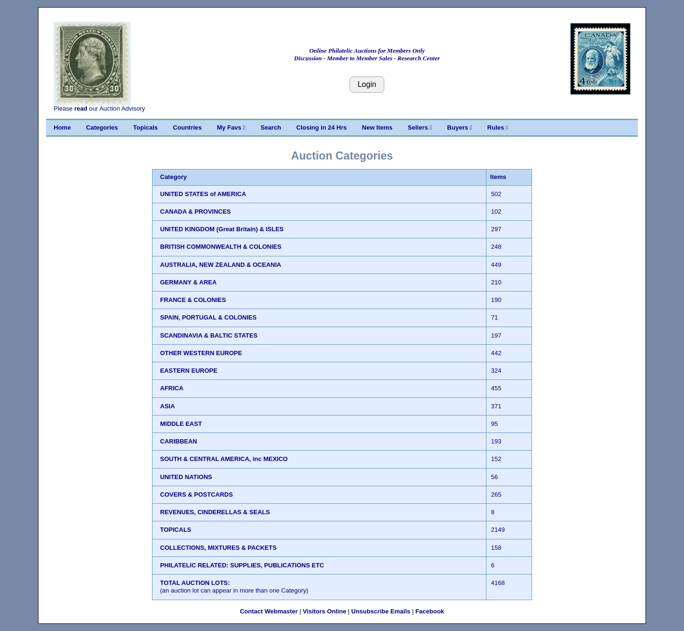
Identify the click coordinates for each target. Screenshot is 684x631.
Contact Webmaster (269, 611)
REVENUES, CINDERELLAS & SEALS (215, 512)
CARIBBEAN (178, 441)
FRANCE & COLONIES (193, 299)
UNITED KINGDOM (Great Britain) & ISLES (222, 229)
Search (270, 127)
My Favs (231, 127)
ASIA (167, 406)
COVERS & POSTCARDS (196, 494)
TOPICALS (175, 529)
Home (62, 127)
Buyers (459, 127)
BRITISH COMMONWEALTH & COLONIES (220, 246)
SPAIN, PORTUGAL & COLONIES (208, 317)
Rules (497, 127)
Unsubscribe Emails (381, 611)
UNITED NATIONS (186, 476)
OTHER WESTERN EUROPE (201, 353)
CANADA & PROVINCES (195, 211)
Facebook (429, 611)
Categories (102, 127)
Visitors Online (324, 611)
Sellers (420, 127)
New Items (377, 127)
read (80, 108)
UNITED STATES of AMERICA (203, 194)
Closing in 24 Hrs (321, 127)
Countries (187, 127)
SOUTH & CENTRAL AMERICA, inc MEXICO (224, 458)
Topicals (145, 127)
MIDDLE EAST (181, 423)
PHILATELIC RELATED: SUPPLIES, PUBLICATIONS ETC (242, 565)
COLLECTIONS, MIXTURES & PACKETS (218, 547)
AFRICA (171, 388)
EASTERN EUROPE (189, 370)
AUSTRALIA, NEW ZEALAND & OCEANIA (220, 264)
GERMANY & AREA (188, 282)
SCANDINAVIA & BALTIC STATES (208, 335)
